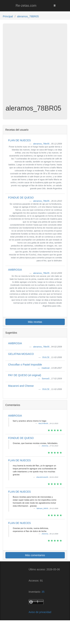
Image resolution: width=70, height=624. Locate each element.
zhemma (45, 446)
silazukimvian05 (42, 477)
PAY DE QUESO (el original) (24, 375)
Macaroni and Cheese (21, 385)
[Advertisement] (35, 66)
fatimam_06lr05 (43, 508)
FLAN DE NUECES (19, 140)
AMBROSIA (15, 269)
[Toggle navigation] (54, 5)
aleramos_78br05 (41, 144)
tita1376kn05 (43, 423)
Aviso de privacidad (40, 612)
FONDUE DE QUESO (21, 197)
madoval (46, 368)
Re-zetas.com (26, 5)
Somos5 (46, 378)
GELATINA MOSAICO (21, 353)
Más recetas (35, 321)
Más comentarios (35, 555)
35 (42, 591)
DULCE (46, 357)
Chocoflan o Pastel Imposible (25, 364)
